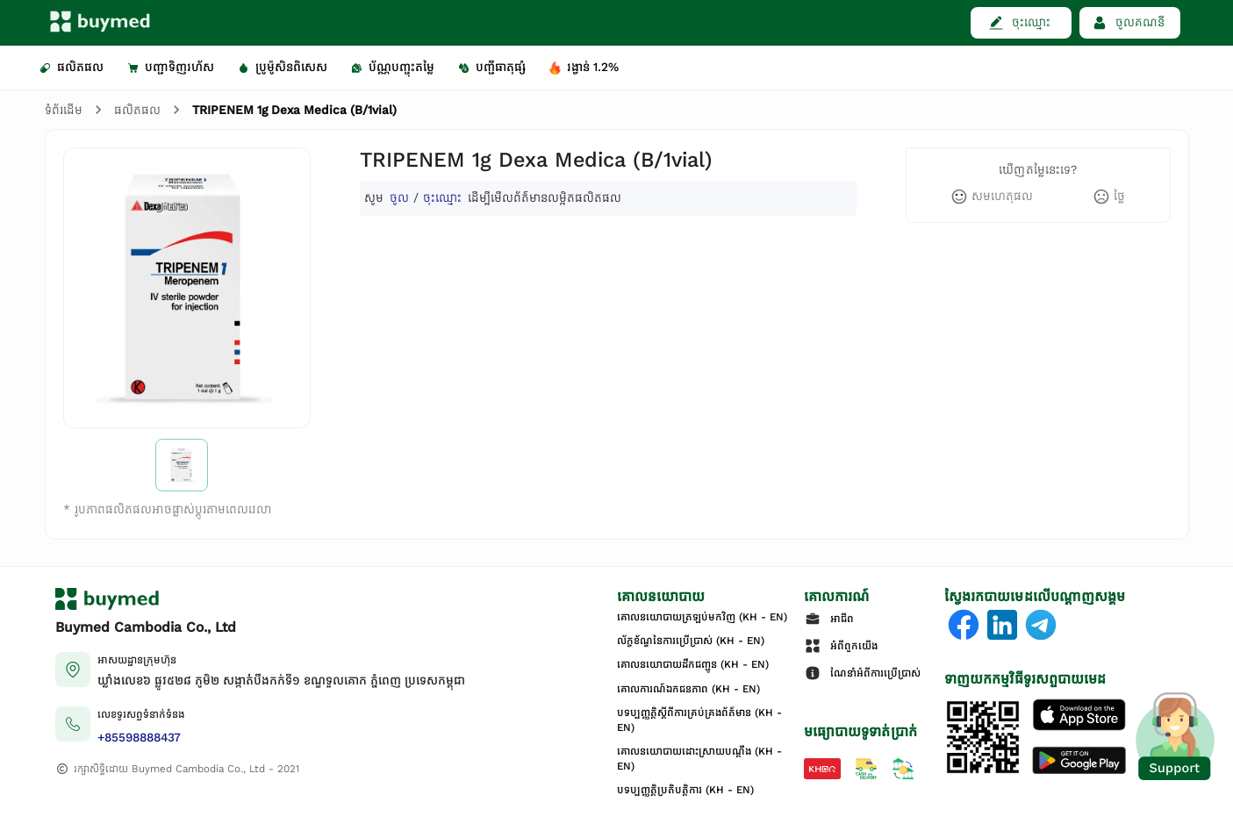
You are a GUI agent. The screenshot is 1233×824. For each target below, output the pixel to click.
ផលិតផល (137, 110)
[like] (992, 196)
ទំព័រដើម (63, 110)
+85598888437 (139, 737)
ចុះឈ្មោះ (442, 197)
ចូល (399, 197)
